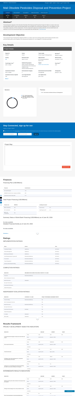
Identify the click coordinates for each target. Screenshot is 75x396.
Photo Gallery (44, 12)
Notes (6, 78)
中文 (68, 2)
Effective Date (58, 57)
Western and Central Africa (43, 64)
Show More (42, 29)
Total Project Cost (9, 63)
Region (39, 62)
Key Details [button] (16, 16)
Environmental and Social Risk (44, 70)
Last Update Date (42, 74)
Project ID (7, 53)
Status (23, 53)
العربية (61, 2)
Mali (6, 59)
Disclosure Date (25, 57)
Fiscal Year (57, 63)
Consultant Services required (11, 74)
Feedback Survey (69, 391)
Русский (65, 2)
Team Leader (41, 53)
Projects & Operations (12, 2)
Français (58, 2)
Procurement (17, 12)
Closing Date (58, 70)
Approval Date (41, 57)
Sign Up (36, 134)
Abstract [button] (7, 16)
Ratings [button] (34, 16)
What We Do (5, 2)
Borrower (57, 53)
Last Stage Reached (26, 74)
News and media (35, 12)
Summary (8, 12)
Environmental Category (27, 70)
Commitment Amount (10, 70)
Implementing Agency (26, 62)
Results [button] (43, 16)
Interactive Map (66, 166)
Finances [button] (25, 16)
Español (54, 2)
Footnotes (5, 233)
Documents (26, 12)
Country (7, 57)
